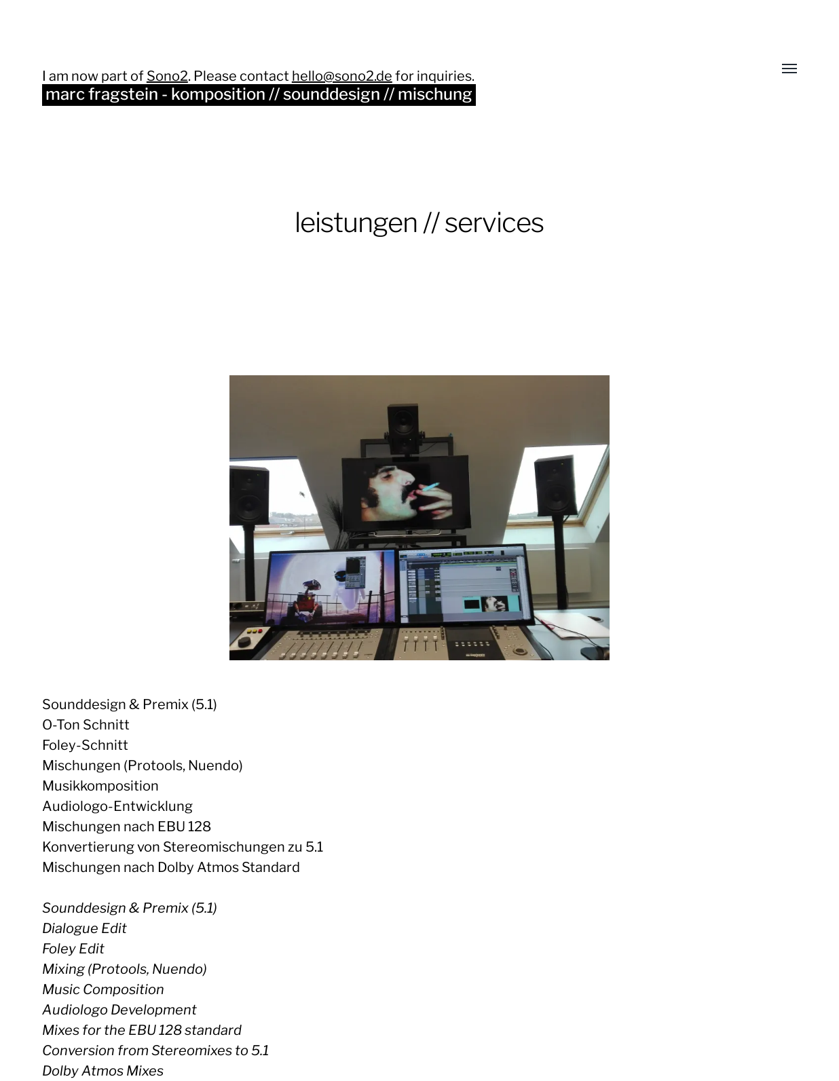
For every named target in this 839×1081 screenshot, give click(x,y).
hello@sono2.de (342, 76)
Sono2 (167, 76)
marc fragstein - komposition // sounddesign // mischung (258, 94)
